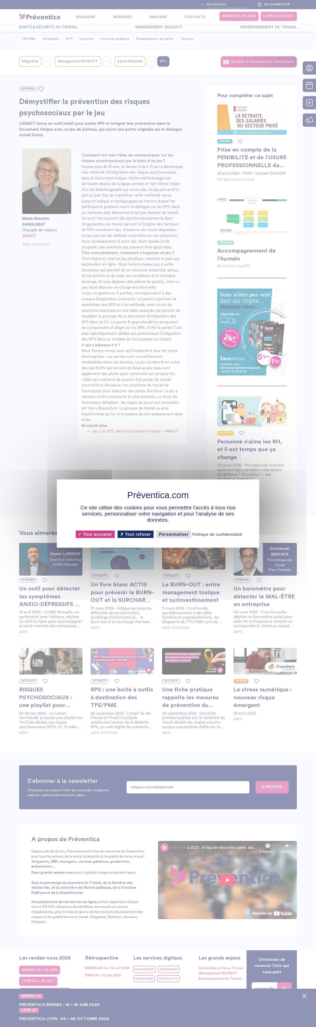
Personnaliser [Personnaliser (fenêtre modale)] (174, 534)
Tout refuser (135, 534)
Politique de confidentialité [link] (217, 534)
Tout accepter (95, 534)
